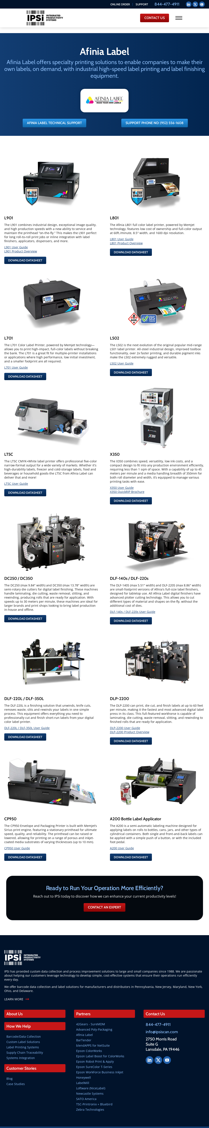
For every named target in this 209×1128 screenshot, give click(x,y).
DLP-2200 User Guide (125, 719)
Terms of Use (182, 1122)
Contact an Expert (104, 898)
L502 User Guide (121, 358)
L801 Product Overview (126, 238)
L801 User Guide (121, 234)
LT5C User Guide (16, 477)
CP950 (10, 809)
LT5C (8, 447)
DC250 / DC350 (18, 570)
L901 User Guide (16, 242)
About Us (14, 1004)
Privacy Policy (163, 1122)
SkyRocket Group (141, 1122)
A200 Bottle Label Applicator (135, 809)
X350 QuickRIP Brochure (127, 485)
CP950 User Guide (17, 838)
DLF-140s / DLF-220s (129, 570)
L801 (114, 213)
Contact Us (155, 1004)
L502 (114, 332)
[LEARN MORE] (27, 989)
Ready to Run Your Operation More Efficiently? (104, 878)
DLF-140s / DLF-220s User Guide (132, 604)
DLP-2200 (119, 689)
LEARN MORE (13, 989)
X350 (115, 447)
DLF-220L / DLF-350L (24, 689)
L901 (8, 213)
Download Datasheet (25, 256)
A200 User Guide (122, 838)
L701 (8, 332)
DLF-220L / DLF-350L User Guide (27, 719)
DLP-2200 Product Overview (129, 723)
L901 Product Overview (20, 247)
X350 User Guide (122, 481)
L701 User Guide (16, 362)
